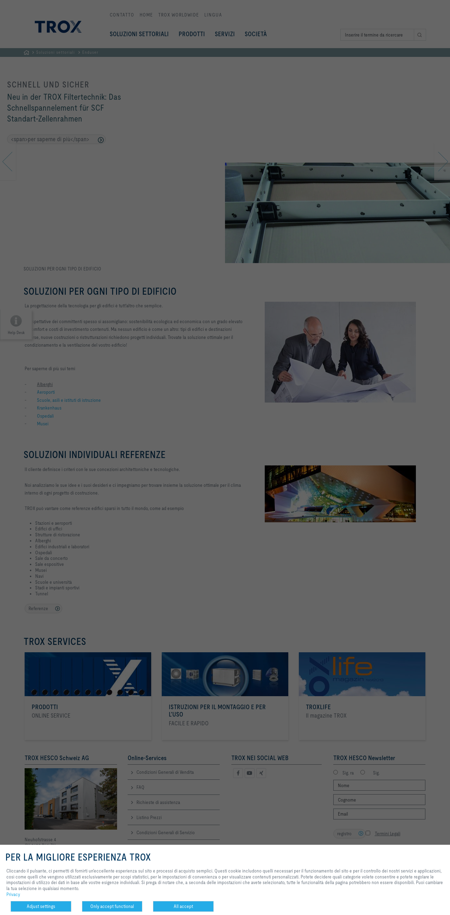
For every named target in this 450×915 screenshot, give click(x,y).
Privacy (13, 894)
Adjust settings (41, 906)
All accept (183, 906)
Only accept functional (112, 906)
